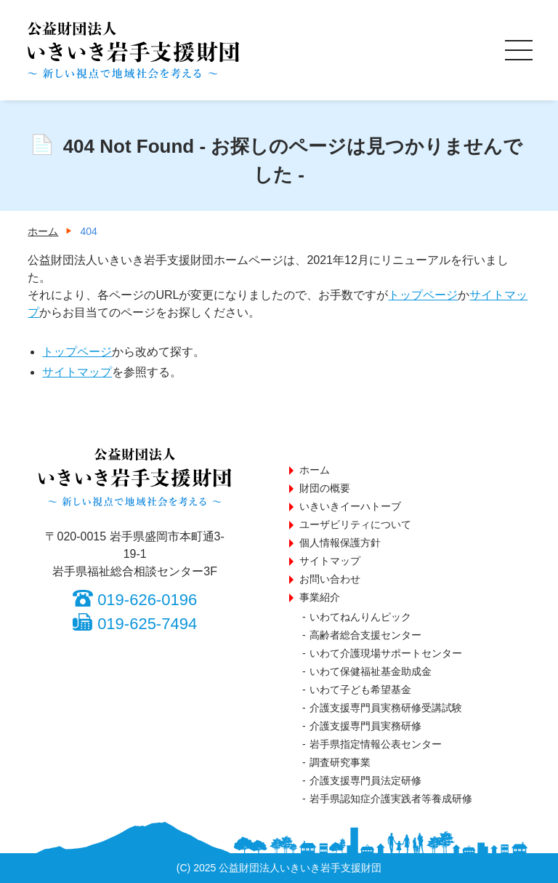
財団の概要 (324, 488)
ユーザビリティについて (355, 524)
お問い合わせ (329, 579)
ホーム (314, 470)
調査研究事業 (340, 762)
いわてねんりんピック (360, 617)
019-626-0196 (147, 600)
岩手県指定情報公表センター (376, 744)
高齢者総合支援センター (365, 635)
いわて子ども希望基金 (360, 689)
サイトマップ (77, 372)
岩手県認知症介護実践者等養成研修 (391, 798)
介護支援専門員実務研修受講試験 (386, 708)
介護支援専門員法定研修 (365, 780)
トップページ (423, 295)
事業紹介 (319, 597)
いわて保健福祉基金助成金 (371, 671)
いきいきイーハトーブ (350, 506)
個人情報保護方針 (340, 542)
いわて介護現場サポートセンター (386, 653)
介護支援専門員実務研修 (365, 726)
